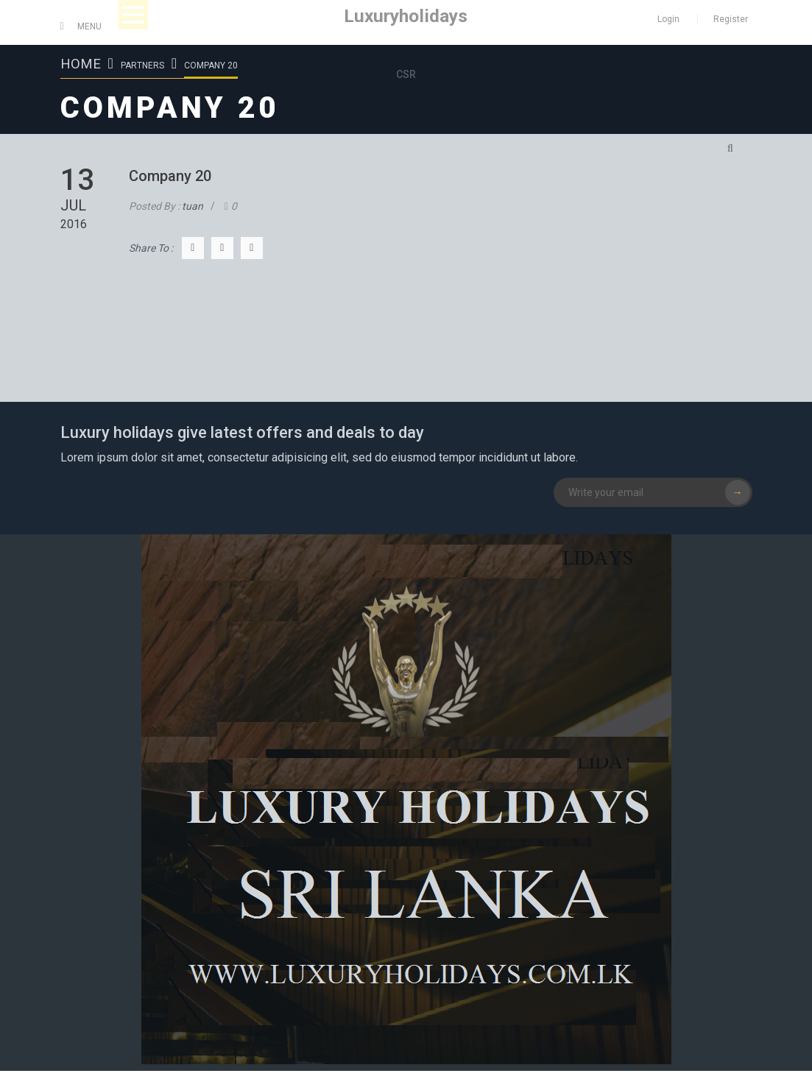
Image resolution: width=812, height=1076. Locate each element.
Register (730, 19)
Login (668, 19)
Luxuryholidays (405, 15)
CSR (406, 74)
